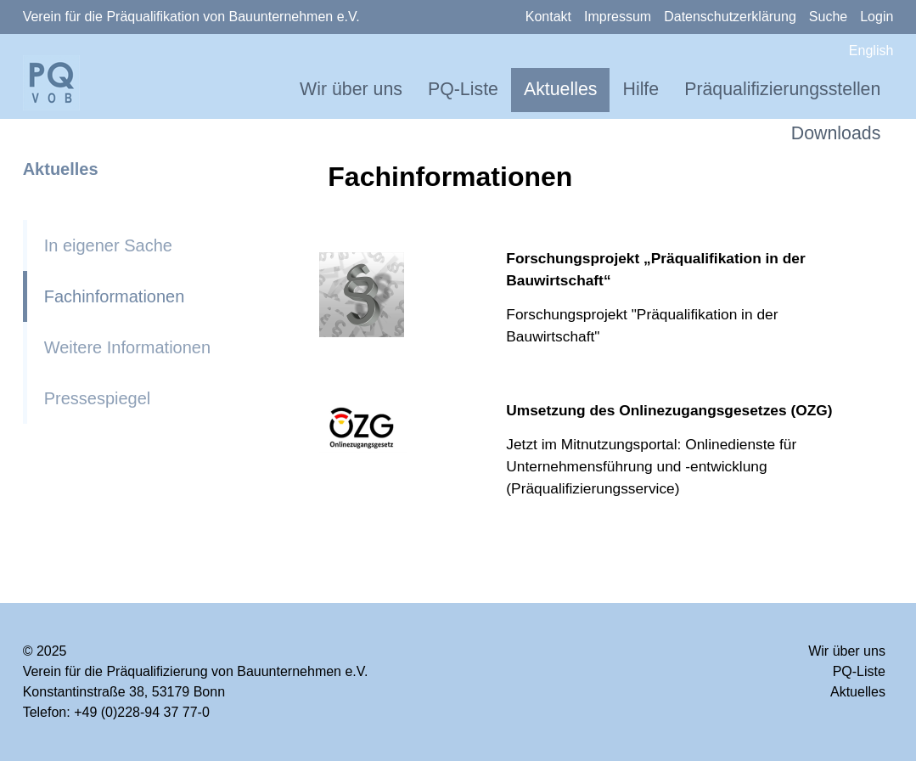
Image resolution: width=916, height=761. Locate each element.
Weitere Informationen (127, 347)
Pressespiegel (97, 398)
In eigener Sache (108, 245)
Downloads (836, 133)
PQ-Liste (463, 89)
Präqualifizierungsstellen (782, 89)
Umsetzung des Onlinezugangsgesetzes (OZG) (669, 410)
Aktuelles (561, 89)
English (871, 50)
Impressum (617, 16)
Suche (828, 16)
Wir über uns (351, 89)
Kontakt (548, 16)
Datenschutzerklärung (730, 16)
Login (876, 16)
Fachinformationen (114, 296)
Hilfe (640, 89)
